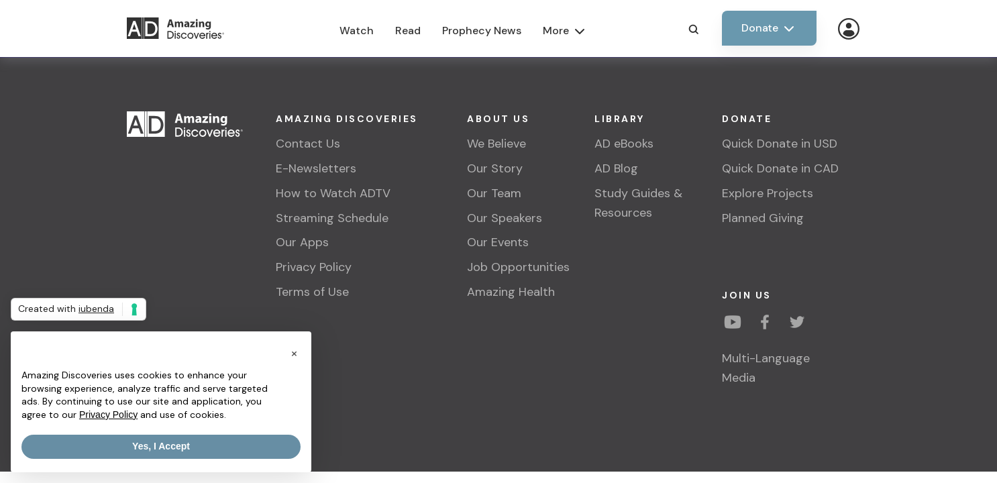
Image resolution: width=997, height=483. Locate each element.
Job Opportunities (518, 267)
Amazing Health (511, 292)
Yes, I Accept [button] (161, 446)
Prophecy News (481, 30)
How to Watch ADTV (333, 193)
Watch (356, 30)
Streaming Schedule (332, 218)
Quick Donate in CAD (780, 168)
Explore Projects (767, 193)
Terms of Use (312, 292)
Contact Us (308, 144)
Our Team (494, 193)
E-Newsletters (316, 168)
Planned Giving (763, 218)
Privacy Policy (314, 267)
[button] (294, 353)
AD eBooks (623, 144)
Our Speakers (504, 218)
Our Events (498, 242)
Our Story (495, 168)
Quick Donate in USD (779, 144)
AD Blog (616, 168)
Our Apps (302, 242)
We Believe (496, 144)
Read (408, 30)
